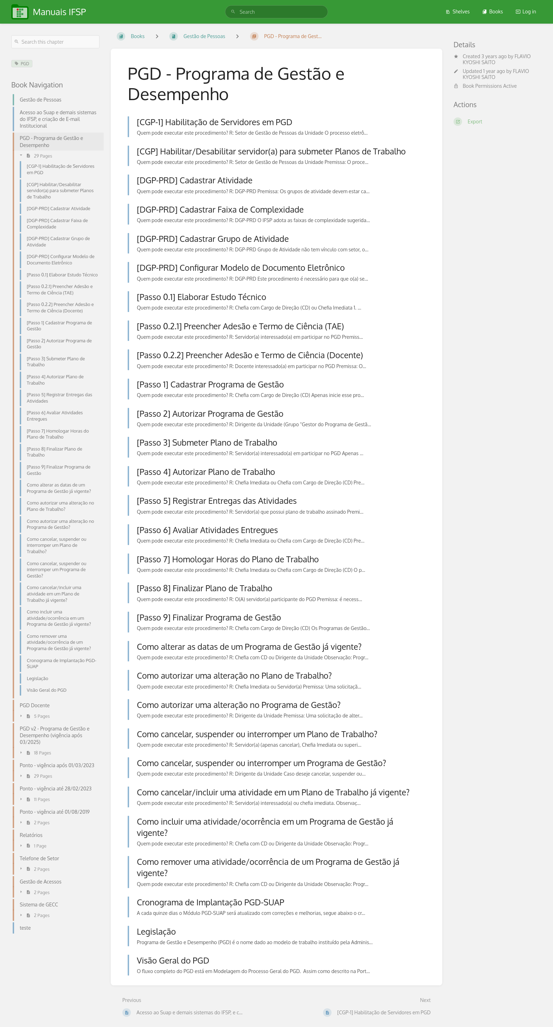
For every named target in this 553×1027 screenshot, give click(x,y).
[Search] (233, 12)
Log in (526, 11)
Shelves (457, 11)
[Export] (497, 121)
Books (492, 11)
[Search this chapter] (55, 41)
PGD (21, 63)
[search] (276, 11)
